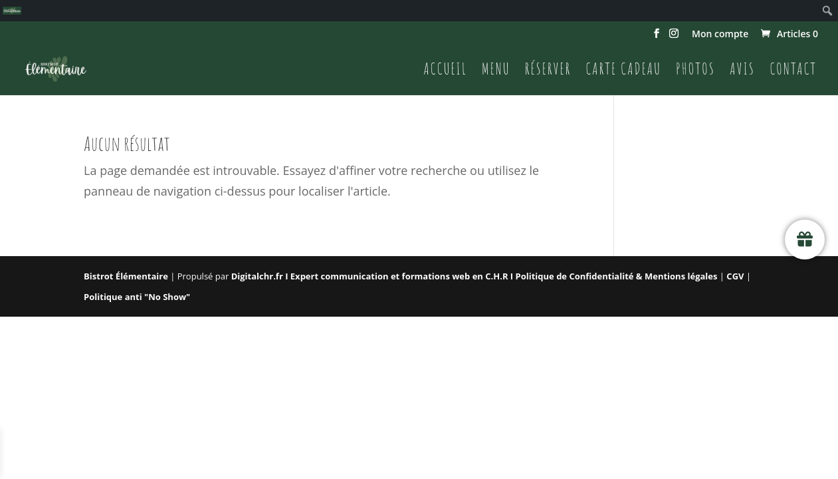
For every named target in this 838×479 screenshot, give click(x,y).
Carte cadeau (623, 71)
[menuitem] (11, 10)
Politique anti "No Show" (137, 297)
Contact (793, 71)
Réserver (548, 71)
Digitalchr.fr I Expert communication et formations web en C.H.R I (373, 276)
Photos (695, 71)
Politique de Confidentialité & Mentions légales (617, 276)
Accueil (445, 71)
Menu (496, 71)
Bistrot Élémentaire (126, 276)
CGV (736, 276)
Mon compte (720, 34)
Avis (742, 71)
